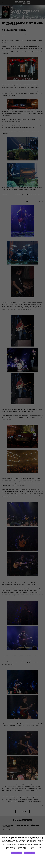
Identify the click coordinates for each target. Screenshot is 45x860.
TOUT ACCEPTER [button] (16, 852)
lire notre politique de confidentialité (27, 848)
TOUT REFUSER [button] (29, 852)
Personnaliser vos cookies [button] (22, 857)
